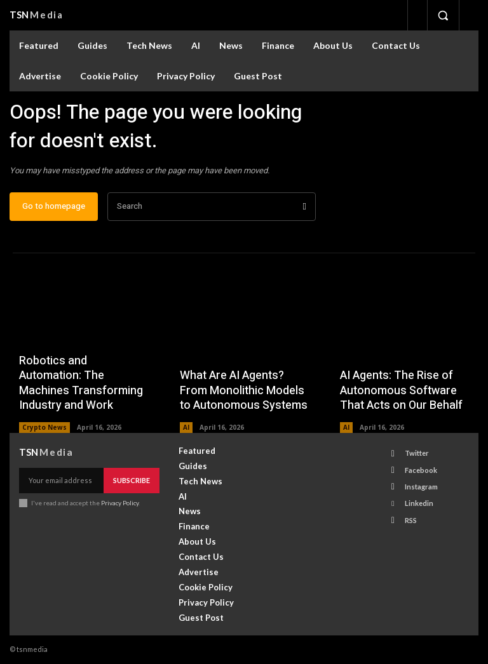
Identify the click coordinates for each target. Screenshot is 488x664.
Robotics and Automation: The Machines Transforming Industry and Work (81, 384)
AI (186, 427)
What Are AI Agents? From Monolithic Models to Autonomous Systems (244, 391)
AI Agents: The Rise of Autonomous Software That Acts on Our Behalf (401, 391)
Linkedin (419, 503)
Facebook (421, 470)
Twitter (417, 453)
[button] (443, 15)
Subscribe (131, 480)
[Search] (305, 207)
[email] (61, 480)
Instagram (421, 486)
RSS (411, 519)
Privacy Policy (120, 503)
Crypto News (44, 427)
